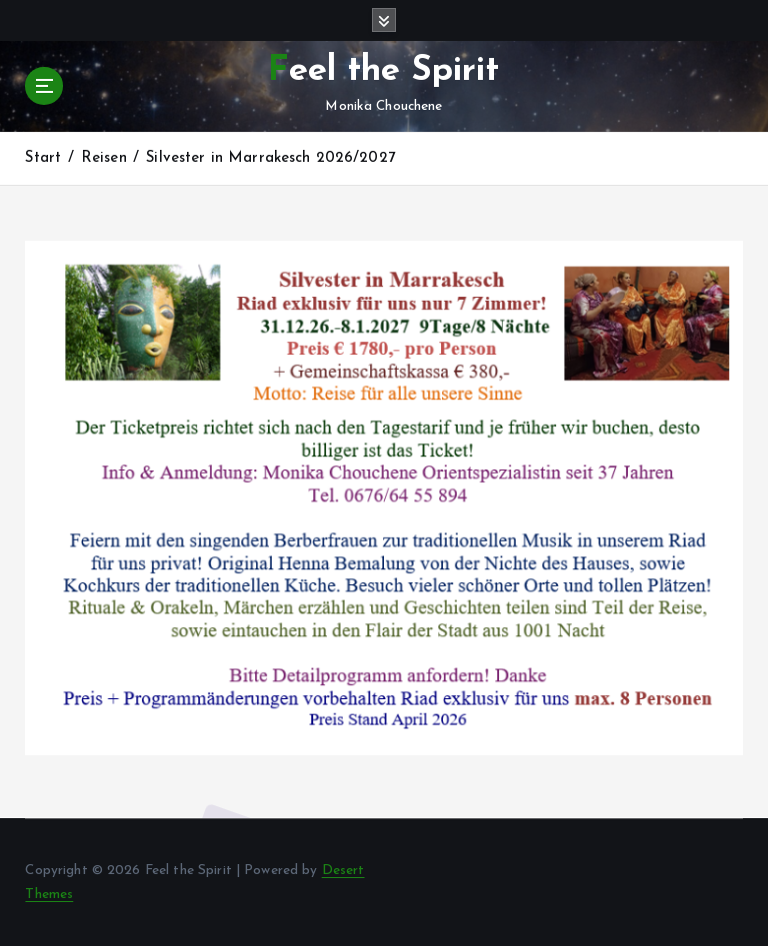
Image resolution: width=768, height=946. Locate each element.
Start (43, 158)
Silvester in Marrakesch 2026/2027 (270, 158)
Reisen (104, 158)
